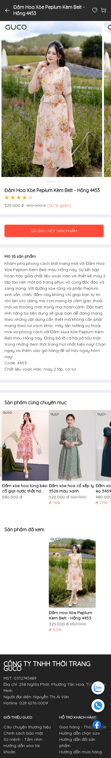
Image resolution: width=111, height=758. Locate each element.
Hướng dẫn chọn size (79, 733)
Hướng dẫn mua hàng (80, 751)
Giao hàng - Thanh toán (82, 727)
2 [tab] (59, 182)
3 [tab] (64, 182)
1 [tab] (50, 182)
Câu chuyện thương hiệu (27, 727)
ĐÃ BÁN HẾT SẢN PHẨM (54, 231)
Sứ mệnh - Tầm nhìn (23, 739)
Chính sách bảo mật (23, 733)
